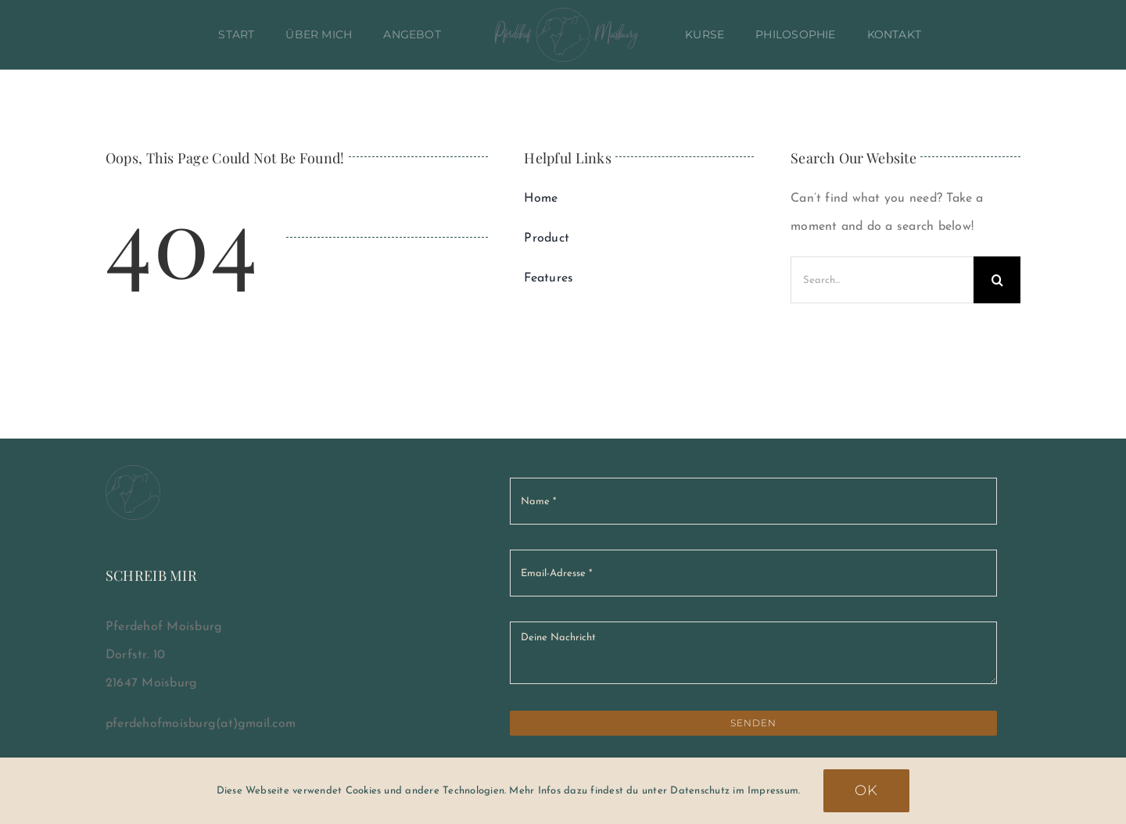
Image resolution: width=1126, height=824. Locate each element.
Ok (866, 790)
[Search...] (882, 279)
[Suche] (997, 279)
